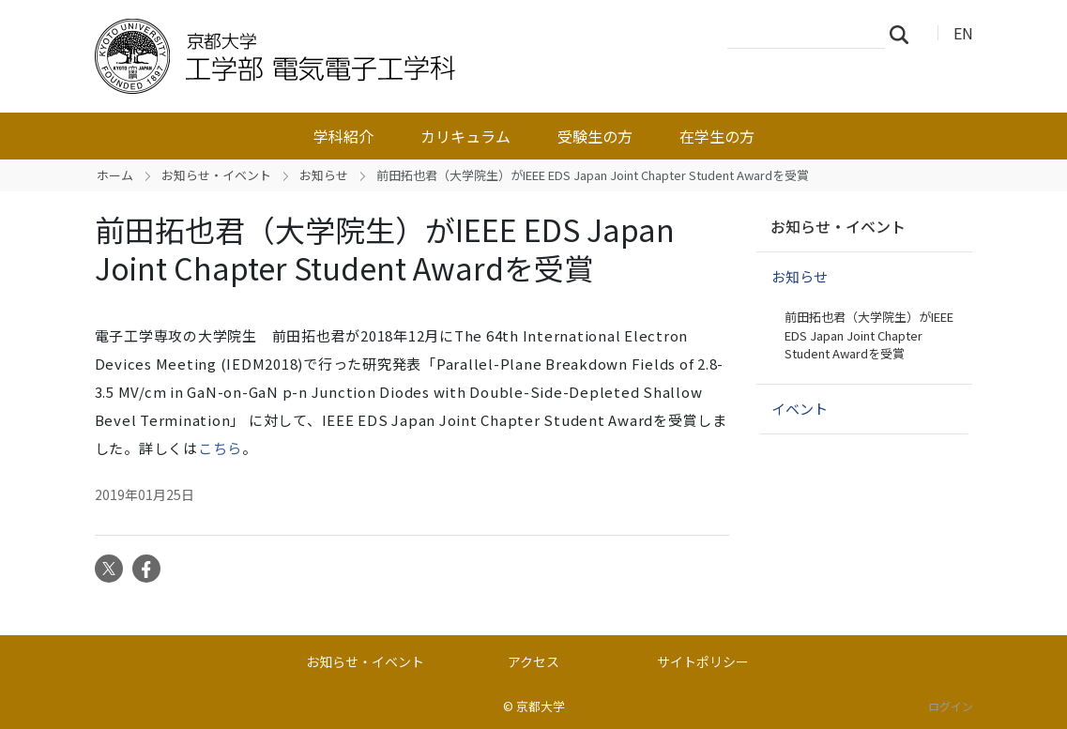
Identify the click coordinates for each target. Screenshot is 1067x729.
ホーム (115, 175)
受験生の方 (595, 136)
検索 (904, 34)
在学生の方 (717, 136)
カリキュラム (465, 136)
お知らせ (323, 175)
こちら (220, 448)
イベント (799, 408)
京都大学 (540, 706)
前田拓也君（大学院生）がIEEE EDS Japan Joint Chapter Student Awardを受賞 (869, 335)
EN (963, 32)
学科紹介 (343, 136)
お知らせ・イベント (216, 175)
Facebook (146, 568)
